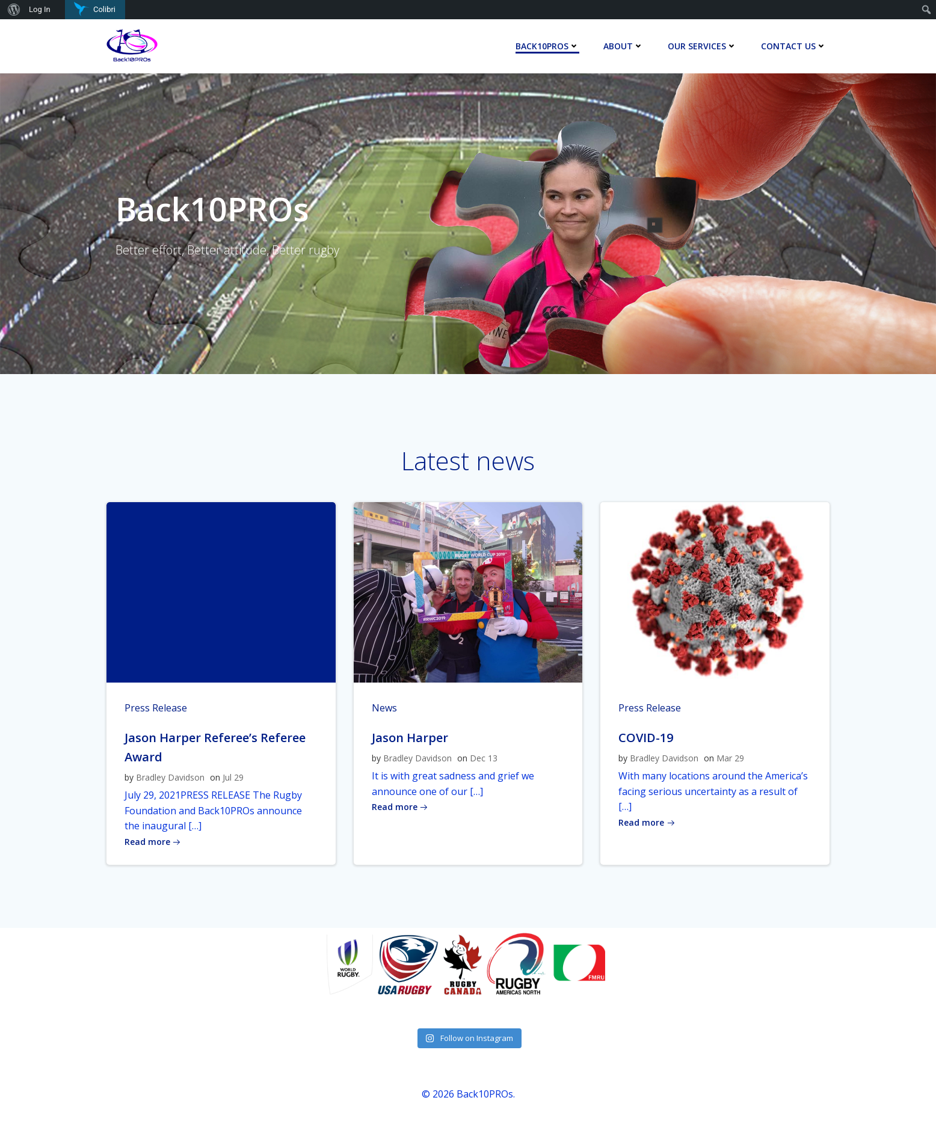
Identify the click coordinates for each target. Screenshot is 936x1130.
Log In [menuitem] (40, 9)
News (384, 707)
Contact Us (794, 46)
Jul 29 (233, 777)
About (623, 46)
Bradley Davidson (170, 777)
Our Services (702, 46)
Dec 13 (483, 758)
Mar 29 (730, 758)
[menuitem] (12, 9)
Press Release (156, 707)
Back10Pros (547, 46)
